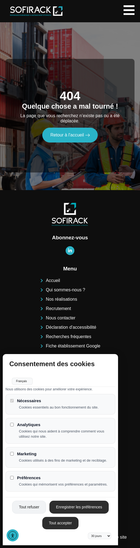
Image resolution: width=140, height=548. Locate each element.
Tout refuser (29, 504)
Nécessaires (25, 398)
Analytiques (25, 422)
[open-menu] (129, 11)
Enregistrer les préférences (79, 504)
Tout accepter (60, 520)
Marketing (23, 451)
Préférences (25, 475)
